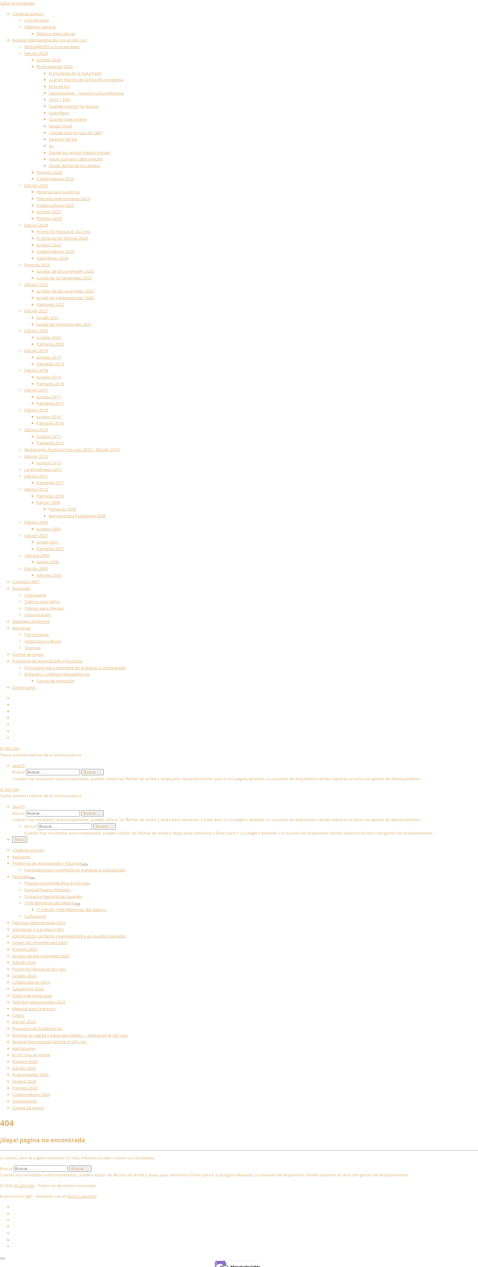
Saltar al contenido (17, 3)
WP (29, 1196)
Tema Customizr (82, 1196)
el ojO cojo (24, 1185)
